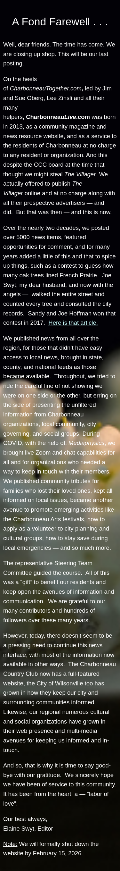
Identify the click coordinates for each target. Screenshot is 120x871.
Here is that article (72, 322)
